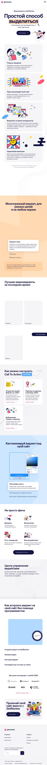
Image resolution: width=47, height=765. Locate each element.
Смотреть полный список (22, 693)
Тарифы (28, 737)
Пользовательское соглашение (36, 763)
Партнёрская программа (32, 740)
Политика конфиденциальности (21, 763)
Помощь (29, 743)
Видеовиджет (8, 737)
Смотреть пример (10, 402)
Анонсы (12, 254)
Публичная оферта (8, 763)
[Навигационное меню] (45, 1)
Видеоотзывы (15, 257)
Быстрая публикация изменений (22, 496)
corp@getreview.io (18, 761)
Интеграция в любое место (20, 493)
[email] (12, 753)
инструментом (10, 268)
